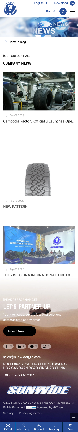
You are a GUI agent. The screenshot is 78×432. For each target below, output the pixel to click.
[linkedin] (21, 346)
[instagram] (46, 346)
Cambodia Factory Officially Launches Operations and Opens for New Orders (39, 123)
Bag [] (51, 11)
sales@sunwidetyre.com (22, 357)
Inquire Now (16, 331)
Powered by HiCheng (50, 407)
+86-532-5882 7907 (18, 375)
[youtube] (33, 346)
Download (61, 3)
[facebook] (8, 346)
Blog (23, 42)
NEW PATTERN (15, 224)
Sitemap (8, 413)
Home (13, 42)
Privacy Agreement (31, 413)
